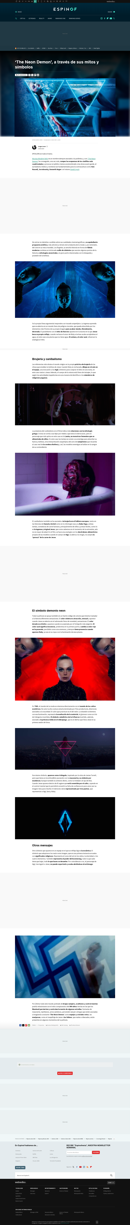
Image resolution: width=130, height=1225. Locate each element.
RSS (87, 1166)
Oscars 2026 (36, 1161)
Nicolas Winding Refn (40, 158)
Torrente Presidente (55, 1161)
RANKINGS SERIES (74, 18)
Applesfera (18, 1196)
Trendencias (92, 1191)
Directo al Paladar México (64, 1213)
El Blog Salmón (107, 1191)
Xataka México (19, 1212)
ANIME (50, 18)
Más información (65, 1223)
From (56, 48)
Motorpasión (77, 1191)
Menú (20, 12)
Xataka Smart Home (20, 1198)
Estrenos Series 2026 (66, 1139)
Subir (110, 1182)
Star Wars (50, 48)
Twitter (114, 18)
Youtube (111, 18)
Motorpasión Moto (78, 1193)
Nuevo (110, 12)
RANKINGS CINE (60, 18)
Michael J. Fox (82, 48)
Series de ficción (37, 1150)
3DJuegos (32, 1191)
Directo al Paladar (64, 1191)
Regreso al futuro (73, 48)
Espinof (65, 9)
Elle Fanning (64, 1025)
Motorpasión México (79, 1212)
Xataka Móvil (19, 1193)
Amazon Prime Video (21, 1157)
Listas (51, 1154)
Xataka (17, 1191)
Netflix (38, 48)
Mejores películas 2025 (43, 1139)
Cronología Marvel (101, 1139)
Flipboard (108, 18)
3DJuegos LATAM (34, 1212)
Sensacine (47, 1191)
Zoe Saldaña (31, 48)
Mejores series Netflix (78, 1139)
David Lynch (74, 169)
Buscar (111, 1175)
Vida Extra (32, 1193)
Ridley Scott (63, 48)
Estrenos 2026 (55, 1139)
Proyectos (41, 1025)
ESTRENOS (32, 18)
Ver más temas (20, 1167)
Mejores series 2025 (31, 1139)
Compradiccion (92, 1196)
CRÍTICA (22, 18)
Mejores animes (90, 1139)
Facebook (105, 18)
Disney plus (19, 1154)
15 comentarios (22, 75)
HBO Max (35, 1157)
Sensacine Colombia (50, 1215)
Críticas (52, 1150)
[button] (42, 146)
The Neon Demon (75, 1025)
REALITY (41, 18)
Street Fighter (97, 48)
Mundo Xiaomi (19, 1201)
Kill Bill (43, 48)
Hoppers (18, 1161)
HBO (90, 48)
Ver (66, 1073)
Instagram (101, 18)
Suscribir (96, 1152)
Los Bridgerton (54, 1157)
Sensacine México (49, 1212)
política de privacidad (87, 1156)
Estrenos (18, 1150)
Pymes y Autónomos (108, 1193)
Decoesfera (91, 1193)
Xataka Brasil (19, 1215)
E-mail (38, 75)
